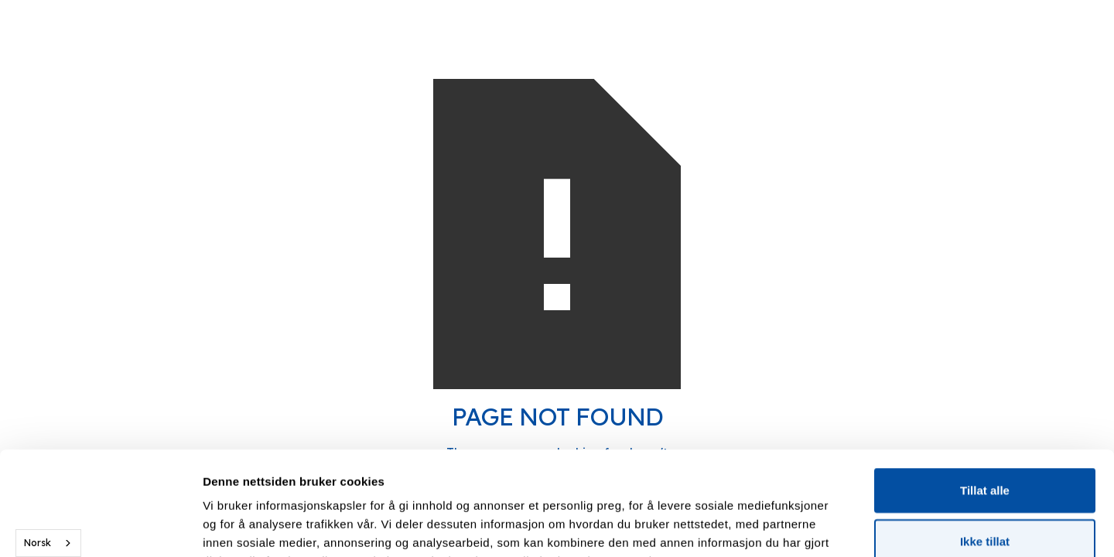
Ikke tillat (985, 443)
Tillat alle (985, 392)
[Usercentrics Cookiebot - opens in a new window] (100, 526)
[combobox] (48, 543)
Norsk (37, 542)
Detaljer (824, 526)
